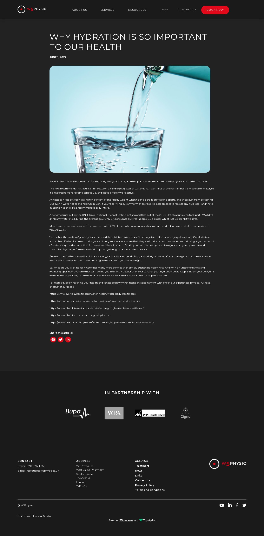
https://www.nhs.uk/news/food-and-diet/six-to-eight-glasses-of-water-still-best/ (97, 308)
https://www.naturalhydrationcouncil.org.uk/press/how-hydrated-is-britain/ (95, 300)
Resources (137, 9)
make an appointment (142, 282)
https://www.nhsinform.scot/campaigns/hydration (80, 315)
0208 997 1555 (35, 465)
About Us (79, 9)
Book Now (215, 9)
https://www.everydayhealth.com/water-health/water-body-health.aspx (93, 293)
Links (164, 9)
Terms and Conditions (150, 490)
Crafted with (34, 515)
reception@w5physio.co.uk (43, 470)
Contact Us (187, 9)
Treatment (142, 465)
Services (107, 9)
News (139, 470)
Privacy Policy (144, 485)
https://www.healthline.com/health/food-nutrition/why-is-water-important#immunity (102, 322)
